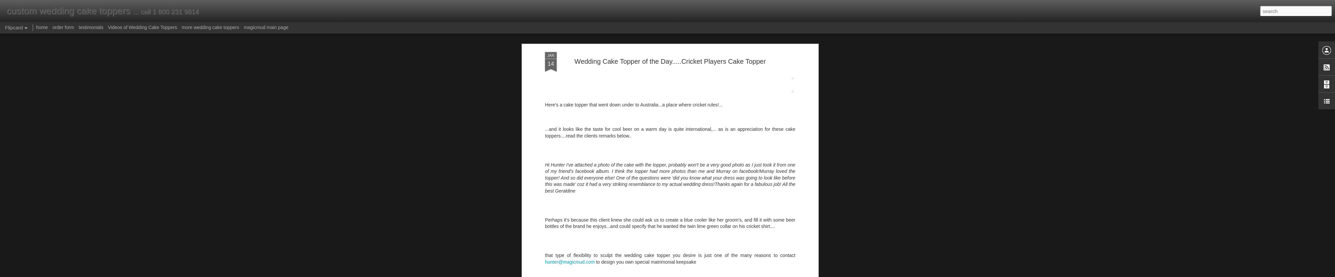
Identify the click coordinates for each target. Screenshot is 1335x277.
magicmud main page (266, 27)
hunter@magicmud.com (570, 39)
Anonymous (701, 62)
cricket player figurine (608, 71)
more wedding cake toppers (210, 27)
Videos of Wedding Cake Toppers (142, 27)
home (42, 27)
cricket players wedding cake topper (670, 71)
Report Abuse (708, 273)
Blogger (688, 273)
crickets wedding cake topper (740, 71)
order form (63, 27)
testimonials (91, 27)
